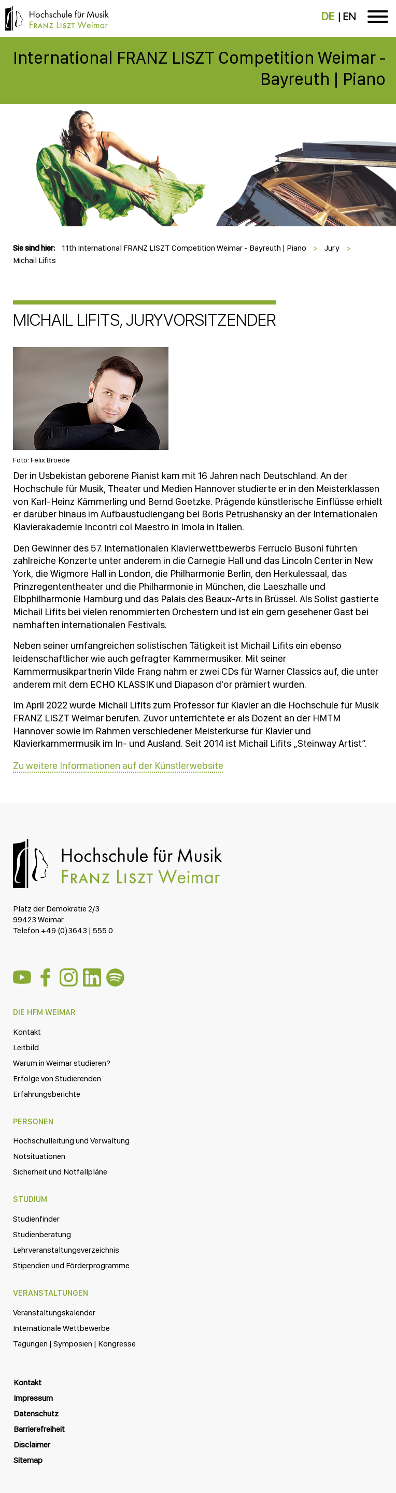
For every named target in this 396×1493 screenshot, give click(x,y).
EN (349, 16)
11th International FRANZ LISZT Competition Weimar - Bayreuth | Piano (184, 248)
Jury (332, 248)
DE (327, 16)
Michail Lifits (34, 260)
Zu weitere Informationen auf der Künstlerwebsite (118, 766)
